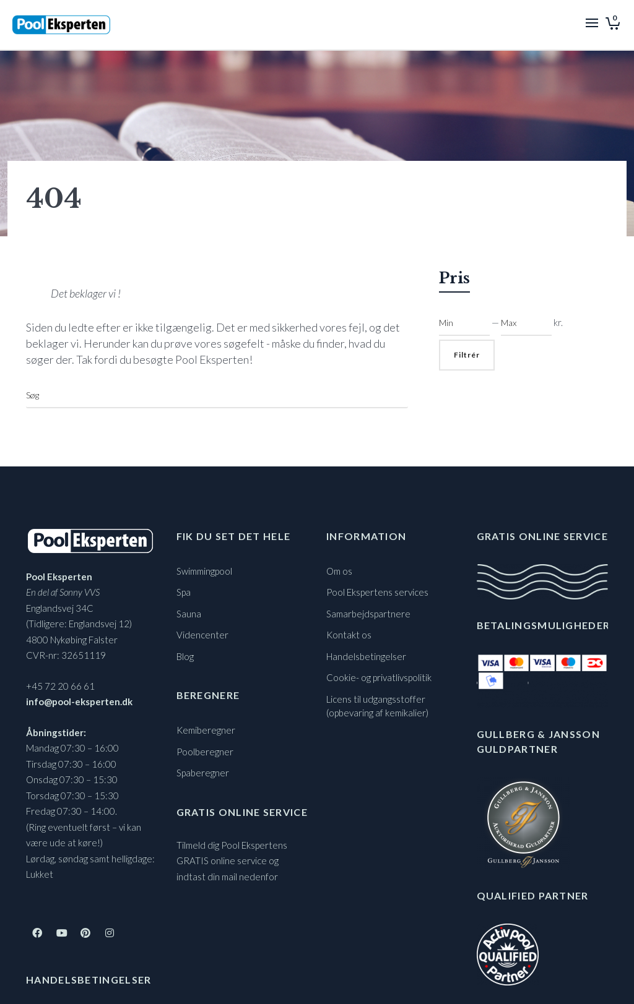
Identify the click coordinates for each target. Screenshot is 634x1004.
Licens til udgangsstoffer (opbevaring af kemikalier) (377, 706)
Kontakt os (348, 634)
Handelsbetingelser (366, 656)
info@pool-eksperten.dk (79, 701)
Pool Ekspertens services (377, 592)
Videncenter (202, 634)
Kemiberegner (205, 730)
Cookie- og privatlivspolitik (379, 677)
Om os (339, 571)
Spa (183, 592)
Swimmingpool (204, 571)
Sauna (188, 613)
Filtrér (467, 354)
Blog (185, 656)
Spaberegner (202, 772)
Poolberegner (204, 751)
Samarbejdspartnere (368, 613)
